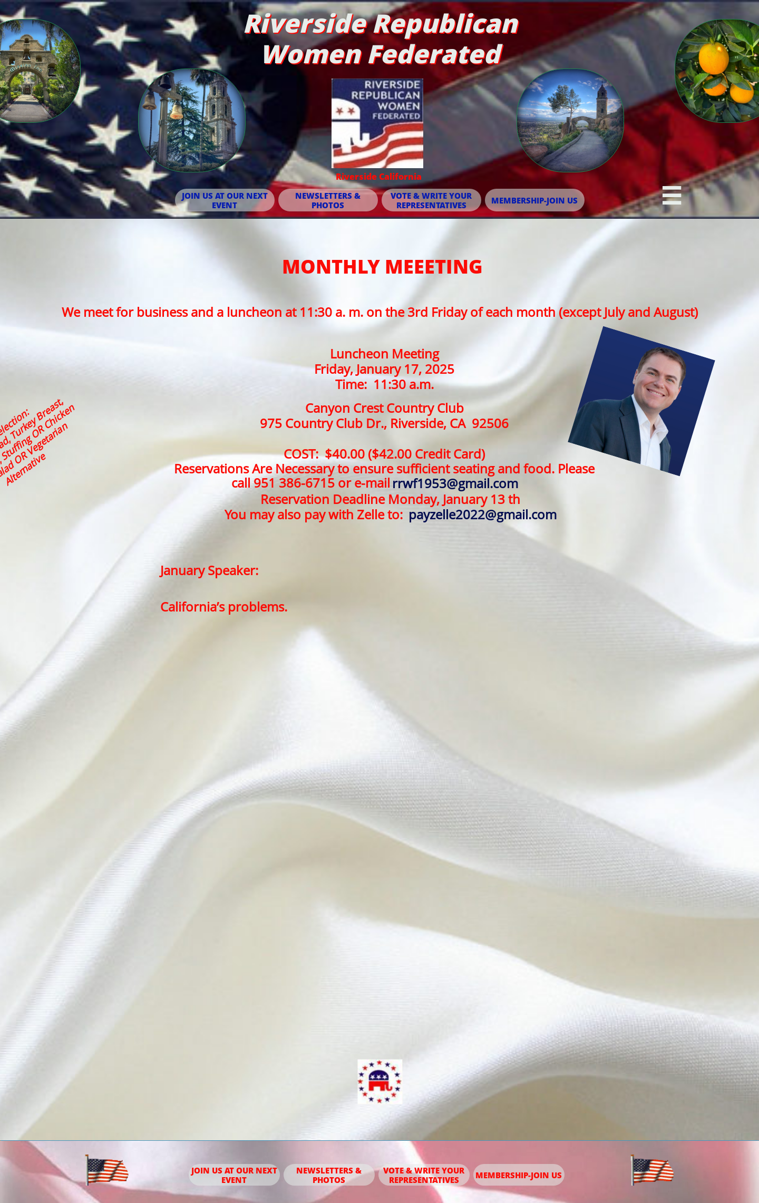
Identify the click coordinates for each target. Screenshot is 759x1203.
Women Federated (379, 53)
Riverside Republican (379, 23)
